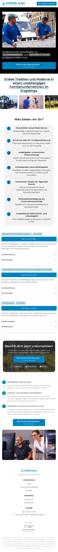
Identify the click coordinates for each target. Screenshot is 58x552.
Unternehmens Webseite (29, 487)
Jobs (29, 484)
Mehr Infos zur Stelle (29, 239)
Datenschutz (29, 503)
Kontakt (29, 490)
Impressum (29, 499)
